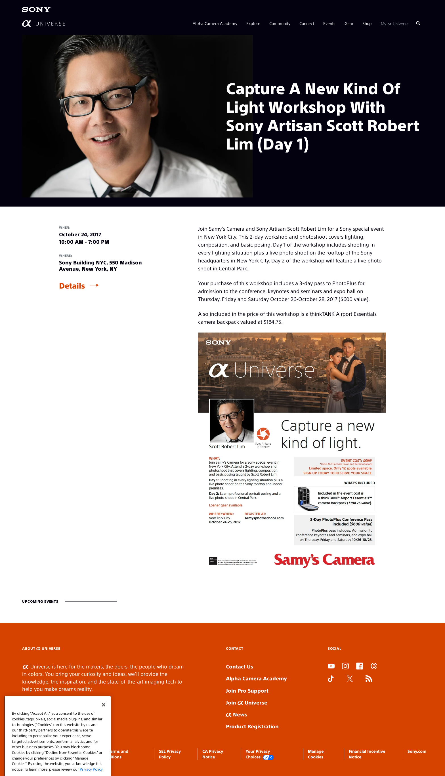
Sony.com (417, 751)
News (236, 714)
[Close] (103, 711)
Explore (253, 23)
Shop (367, 23)
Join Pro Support (247, 690)
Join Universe (246, 702)
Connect (306, 23)
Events (329, 23)
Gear (349, 23)
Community (279, 23)
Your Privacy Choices (259, 754)
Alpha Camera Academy (215, 23)
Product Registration (252, 726)
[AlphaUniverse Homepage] (43, 23)
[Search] (418, 23)
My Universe (395, 23)
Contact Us (239, 666)
